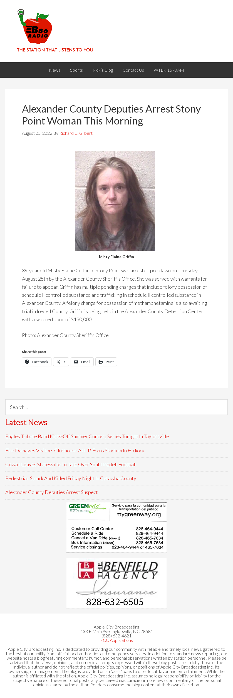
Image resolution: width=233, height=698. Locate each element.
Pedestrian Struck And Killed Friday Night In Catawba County (70, 478)
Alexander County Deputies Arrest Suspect (51, 492)
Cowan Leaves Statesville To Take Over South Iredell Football (71, 464)
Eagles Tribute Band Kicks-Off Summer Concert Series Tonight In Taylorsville (87, 436)
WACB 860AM (116, 31)
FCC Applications (116, 640)
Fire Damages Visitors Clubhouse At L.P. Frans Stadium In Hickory (74, 450)
